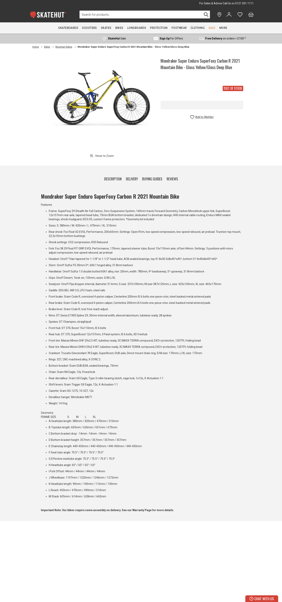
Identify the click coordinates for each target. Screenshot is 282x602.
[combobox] (141, 14)
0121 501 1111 (244, 3)
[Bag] (251, 14)
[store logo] (48, 14)
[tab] (113, 178)
